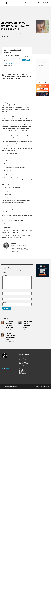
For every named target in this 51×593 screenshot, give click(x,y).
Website (4, 302)
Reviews (2, 20)
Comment (4, 275)
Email (4, 297)
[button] (25, 3)
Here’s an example (8, 63)
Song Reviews (7, 20)
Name (4, 291)
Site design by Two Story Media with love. (42, 386)
